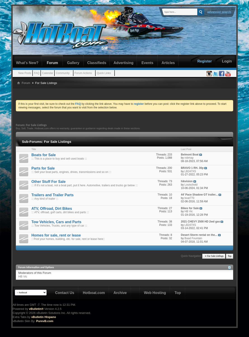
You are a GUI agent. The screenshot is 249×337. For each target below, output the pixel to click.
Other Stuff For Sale (48, 182)
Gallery (73, 63)
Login (227, 61)
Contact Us (64, 293)
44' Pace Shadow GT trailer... (199, 194)
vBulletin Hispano (43, 317)
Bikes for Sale (190, 208)
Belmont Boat (190, 154)
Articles (168, 63)
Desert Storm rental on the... (199, 235)
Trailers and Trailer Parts (52, 195)
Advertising (123, 63)
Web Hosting (155, 293)
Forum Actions (83, 73)
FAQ (36, 73)
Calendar (47, 73)
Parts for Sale (43, 168)
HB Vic (22, 276)
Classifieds (96, 63)
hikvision (187, 181)
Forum (52, 63)
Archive (120, 293)
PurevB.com (44, 321)
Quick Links (104, 73)
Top (229, 256)
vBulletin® (36, 309)
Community (63, 73)
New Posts (24, 73)
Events (147, 63)
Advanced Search (219, 12)
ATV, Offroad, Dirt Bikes (51, 208)
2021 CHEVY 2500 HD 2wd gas (200, 221)
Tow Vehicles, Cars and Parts (56, 222)
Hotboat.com (94, 293)
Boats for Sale (43, 155)
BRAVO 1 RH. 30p (192, 168)
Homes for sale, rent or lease (56, 235)
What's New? (27, 63)
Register (204, 61)
